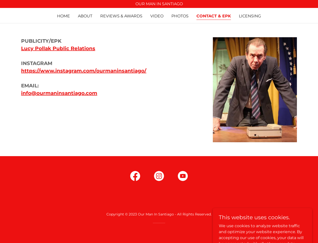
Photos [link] (180, 16)
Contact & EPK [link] (213, 16)
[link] (135, 177)
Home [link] (63, 16)
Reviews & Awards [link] (121, 16)
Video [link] (156, 16)
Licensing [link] (250, 16)
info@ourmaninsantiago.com (59, 93)
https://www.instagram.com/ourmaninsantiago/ (83, 71)
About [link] (85, 16)
